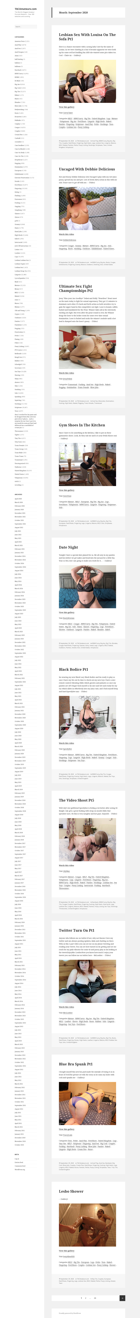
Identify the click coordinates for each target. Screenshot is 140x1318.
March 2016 (19, 919)
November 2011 (20, 1098)
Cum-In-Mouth (20, 149)
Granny (17, 224)
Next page (122, 1298)
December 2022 (20, 642)
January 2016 (19, 926)
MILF (16, 293)
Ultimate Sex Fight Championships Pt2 (76, 288)
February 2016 (20, 922)
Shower (62, 629)
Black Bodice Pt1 (73, 669)
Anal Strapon (19, 52)
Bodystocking (19, 109)
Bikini (17, 95)
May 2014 (18, 994)
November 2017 (20, 847)
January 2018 (19, 840)
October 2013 (19, 1019)
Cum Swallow (19, 145)
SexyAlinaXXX (69, 1256)
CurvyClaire (68, 113)
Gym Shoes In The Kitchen (82, 425)
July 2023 (18, 617)
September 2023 (20, 610)
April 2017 (18, 872)
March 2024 (19, 588)
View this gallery (66, 107)
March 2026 (19, 502)
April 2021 (18, 700)
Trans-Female (19, 445)
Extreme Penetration (22, 178)
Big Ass (17, 84)
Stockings (18, 404)
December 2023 (20, 599)
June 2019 (18, 779)
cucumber (18, 142)
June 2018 (18, 822)
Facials (17, 181)
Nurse (17, 303)
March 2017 (19, 876)
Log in (17, 1159)
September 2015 (20, 940)
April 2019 (18, 786)
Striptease (18, 407)
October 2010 (19, 1145)
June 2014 (18, 991)
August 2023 (19, 614)
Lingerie (18, 275)
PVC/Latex (18, 350)
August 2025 (19, 527)
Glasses (17, 214)
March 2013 (19, 1044)
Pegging (17, 328)
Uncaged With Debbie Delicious (87, 169)
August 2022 (19, 657)
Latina (17, 249)
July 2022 (18, 660)
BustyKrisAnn (68, 618)
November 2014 (20, 973)
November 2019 (20, 761)
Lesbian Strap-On (21, 271)
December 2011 (20, 1095)
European (18, 170)
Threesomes (19, 431)
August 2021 (19, 685)
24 (95, 1297)
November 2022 (20, 646)
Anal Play (18, 45)
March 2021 (19, 703)
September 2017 (20, 854)
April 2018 (18, 829)
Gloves (17, 217)
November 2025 (20, 517)
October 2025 (19, 520)
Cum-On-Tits (19, 156)
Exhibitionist (19, 174)
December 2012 (20, 1055)
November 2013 (20, 1016)
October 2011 (19, 1102)
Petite (17, 336)
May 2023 (18, 624)
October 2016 (19, 894)
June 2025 (18, 535)
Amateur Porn (19, 41)
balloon (17, 63)
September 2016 (20, 897)
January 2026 (19, 510)
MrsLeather (68, 1013)
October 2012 (19, 1062)
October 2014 (19, 976)
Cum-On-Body (19, 153)
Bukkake (18, 120)
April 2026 (18, 499)
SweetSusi (67, 496)
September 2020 (20, 725)
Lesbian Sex (19, 267)
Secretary (18, 368)
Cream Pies (18, 135)
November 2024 (20, 560)
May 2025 (18, 538)
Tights (17, 435)
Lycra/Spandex (20, 278)
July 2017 (18, 861)
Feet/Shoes (18, 185)
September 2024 (20, 567)
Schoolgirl (18, 364)
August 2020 (19, 728)
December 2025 (20, 513)
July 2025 (18, 531)
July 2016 (18, 904)
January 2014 (19, 1008)
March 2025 (19, 545)
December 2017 (20, 843)
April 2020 (18, 743)
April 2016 (18, 915)
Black (17, 99)
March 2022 (19, 675)
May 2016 (18, 912)
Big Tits (17, 92)
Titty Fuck (18, 442)
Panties (17, 321)
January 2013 (19, 1052)
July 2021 (18, 689)
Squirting (18, 400)
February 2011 (20, 1131)
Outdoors (18, 318)
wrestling (18, 485)
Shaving (17, 375)
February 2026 (20, 506)
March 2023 (19, 632)
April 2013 (18, 1041)
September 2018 (20, 811)
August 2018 (19, 815)
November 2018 (20, 804)
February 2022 (20, 678)
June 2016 (18, 908)
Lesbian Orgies (20, 264)
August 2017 (19, 858)
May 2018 (18, 825)
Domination (19, 167)
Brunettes (18, 117)
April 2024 (18, 585)
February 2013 (20, 1048)
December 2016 (20, 886)
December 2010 (20, 1138)
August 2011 (19, 1109)
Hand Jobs (18, 232)
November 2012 (20, 1059)
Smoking (18, 389)
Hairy (17, 228)
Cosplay (17, 124)
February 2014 (20, 1005)
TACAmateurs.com (26, 8)
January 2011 (19, 1134)
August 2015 (19, 944)
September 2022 (20, 653)
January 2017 (19, 883)
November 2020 (20, 718)
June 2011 (18, 1116)
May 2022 (18, 667)
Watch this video (66, 234)
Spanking (18, 397)
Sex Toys (18, 372)
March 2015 (19, 962)
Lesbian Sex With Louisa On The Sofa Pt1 (87, 36)
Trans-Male (19, 453)
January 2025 (19, 553)
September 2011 (20, 1105)
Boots (16, 113)
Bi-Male (17, 81)
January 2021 (19, 711)
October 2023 (19, 606)
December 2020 (20, 714)
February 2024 (20, 592)
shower (17, 382)
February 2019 (20, 793)
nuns (16, 300)
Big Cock (18, 88)
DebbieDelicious (69, 240)
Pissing (17, 339)
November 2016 (20, 890)
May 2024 (18, 581)
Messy (17, 289)
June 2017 (18, 865)
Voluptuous (18, 478)
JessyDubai (67, 379)
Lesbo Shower (71, 1191)
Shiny (17, 379)
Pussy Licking (19, 346)
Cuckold (17, 138)
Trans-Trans (19, 456)
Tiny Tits (18, 438)
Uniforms (18, 467)
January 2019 (19, 797)
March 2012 (19, 1084)
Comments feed (20, 1166)
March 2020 (19, 746)
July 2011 (18, 1113)
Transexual (18, 460)
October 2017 (19, 851)
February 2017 (20, 879)
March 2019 (19, 790)
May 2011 (18, 1120)
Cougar (17, 127)
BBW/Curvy (19, 74)
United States (19, 474)
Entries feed (19, 1162)
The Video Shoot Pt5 (76, 800)
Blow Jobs (18, 106)
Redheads (18, 354)
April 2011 (18, 1123)
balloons (17, 66)
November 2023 (20, 603)
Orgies (17, 314)
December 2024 (20, 556)
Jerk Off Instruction (21, 246)
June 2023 (18, 621)
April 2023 (18, 628)
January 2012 (19, 1091)
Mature (17, 285)
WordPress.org (20, 1170)
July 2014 (18, 987)
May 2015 (18, 955)
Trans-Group (19, 449)
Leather (17, 253)
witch (17, 481)
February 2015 (20, 965)
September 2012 (20, 1066)
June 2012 (18, 1077)
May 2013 (18, 1037)
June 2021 (18, 693)
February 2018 (20, 836)
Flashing (18, 196)
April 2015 (18, 958)
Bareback (18, 70)
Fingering (18, 188)
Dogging (18, 163)
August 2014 (19, 983)
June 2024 (18, 578)
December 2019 (20, 757)
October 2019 (19, 764)
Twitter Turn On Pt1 (76, 930)
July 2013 (18, 1030)
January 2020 (19, 754)
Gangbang (18, 210)
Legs (16, 257)
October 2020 (19, 721)
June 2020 (18, 736)
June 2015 (18, 951)
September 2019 (20, 768)
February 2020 (20, 750)
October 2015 (19, 937)
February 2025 (20, 549)
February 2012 (20, 1087)
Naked (17, 296)
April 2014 (18, 998)
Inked (17, 239)
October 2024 (19, 563)
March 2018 (19, 833)
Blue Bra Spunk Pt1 (76, 1064)
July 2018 (18, 818)
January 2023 (19, 639)
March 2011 (19, 1127)
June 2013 (18, 1034)
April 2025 (18, 542)
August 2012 (19, 1069)
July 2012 (18, 1073)
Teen (16, 411)
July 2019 (18, 775)
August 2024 (19, 571)
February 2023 (20, 635)
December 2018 (20, 800)
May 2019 (18, 782)
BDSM (17, 77)
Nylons (17, 307)
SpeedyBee (67, 749)
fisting (17, 192)
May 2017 (18, 868)
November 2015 (20, 933)
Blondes (17, 102)
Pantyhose (18, 325)
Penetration (19, 332)
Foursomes (18, 199)
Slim (16, 386)
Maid (16, 282)
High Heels (18, 235)
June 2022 (18, 664)
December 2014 (20, 969)
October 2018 (19, 807)
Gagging (18, 206)
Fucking (17, 203)
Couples (17, 131)
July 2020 (18, 732)
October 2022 (19, 650)
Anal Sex (18, 48)
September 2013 (20, 1023)
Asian (16, 56)
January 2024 (19, 596)
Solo (16, 393)
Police (17, 343)
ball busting (19, 59)
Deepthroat (18, 160)
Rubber (17, 361)
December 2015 (20, 930)
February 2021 (20, 707)
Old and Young (20, 310)
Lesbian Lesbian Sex (22, 260)
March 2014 (19, 1001)
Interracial (18, 242)
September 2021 (20, 682)
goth (16, 221)
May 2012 (18, 1080)
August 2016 (19, 901)
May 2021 (18, 696)
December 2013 (20, 1012)
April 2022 (18, 671)
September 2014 (20, 980)
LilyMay (66, 871)
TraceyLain (67, 1135)
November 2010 (20, 1141)
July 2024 (18, 574)
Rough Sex (18, 357)
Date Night (68, 547)
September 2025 (20, 524)
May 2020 (18, 739)
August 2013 (19, 1026)
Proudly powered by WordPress (70, 1313)
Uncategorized (20, 463)
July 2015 (18, 947)
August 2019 (19, 772)
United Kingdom (20, 471)
